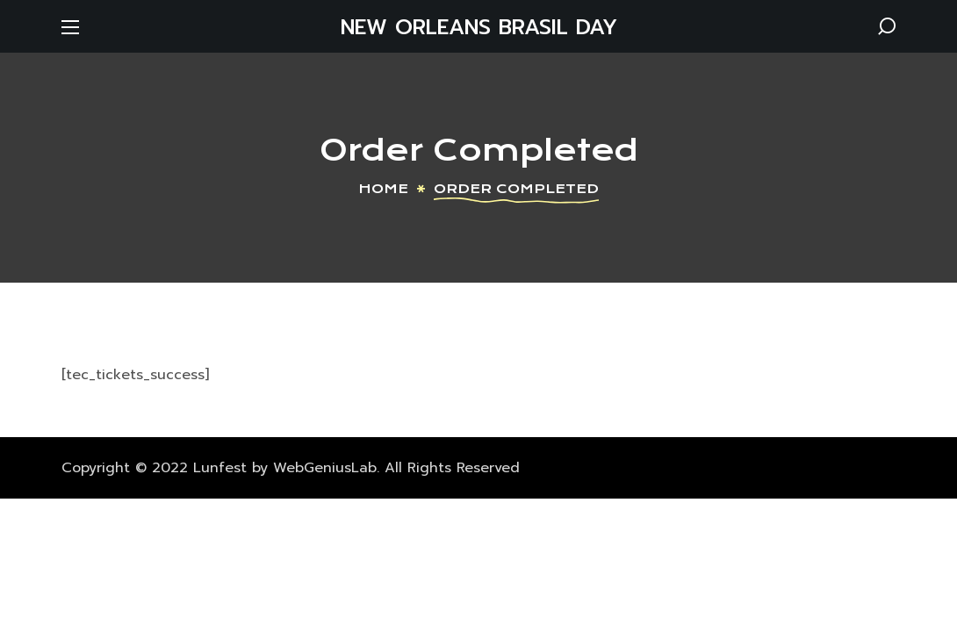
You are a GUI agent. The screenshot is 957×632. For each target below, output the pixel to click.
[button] (887, 26)
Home (383, 189)
